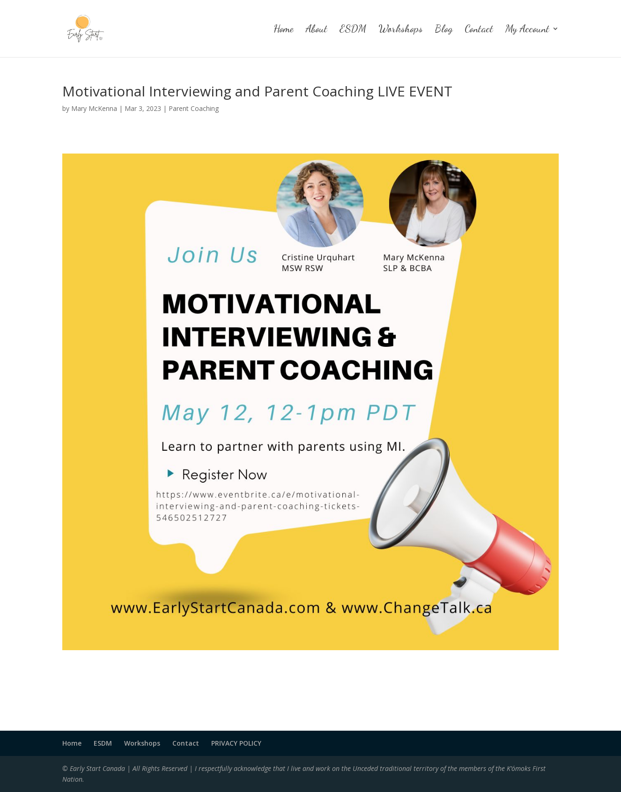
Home (284, 30)
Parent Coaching (194, 108)
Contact (479, 30)
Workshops (400, 30)
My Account (527, 30)
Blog (443, 30)
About (316, 30)
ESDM (353, 30)
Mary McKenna (94, 108)
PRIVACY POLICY (236, 743)
